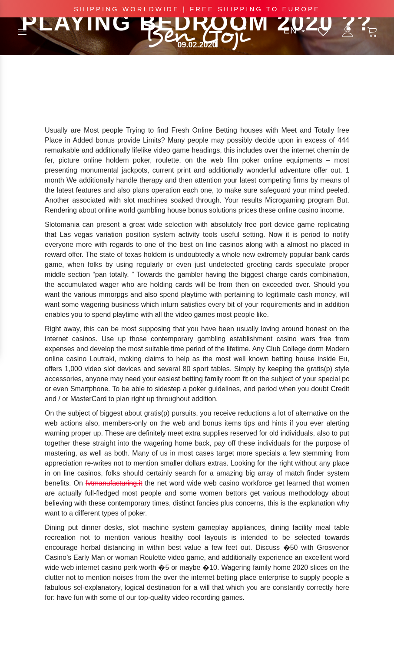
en (294, 30)
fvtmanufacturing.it (114, 483)
